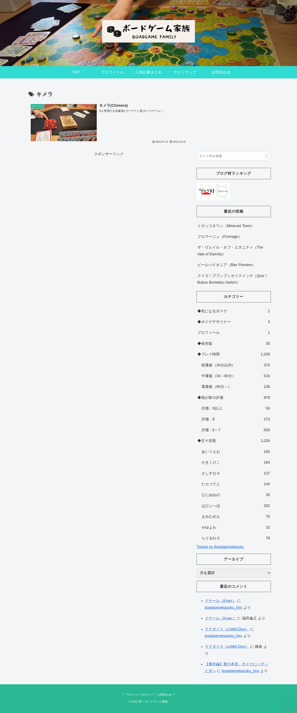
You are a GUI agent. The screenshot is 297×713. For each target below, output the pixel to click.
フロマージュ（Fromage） (219, 237)
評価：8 (236, 419)
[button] (266, 156)
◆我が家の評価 (233, 397)
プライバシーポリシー (139, 694)
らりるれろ (236, 538)
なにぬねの (236, 495)
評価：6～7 (236, 430)
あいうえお (236, 451)
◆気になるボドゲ (233, 311)
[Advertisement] (108, 186)
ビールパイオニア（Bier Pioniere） (226, 265)
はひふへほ (236, 505)
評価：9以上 (236, 408)
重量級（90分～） (236, 386)
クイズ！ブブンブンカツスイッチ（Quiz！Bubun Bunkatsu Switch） (232, 279)
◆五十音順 (233, 440)
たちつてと (236, 484)
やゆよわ (236, 527)
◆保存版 (233, 343)
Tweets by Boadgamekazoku (220, 547)
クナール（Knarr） (220, 601)
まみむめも (236, 516)
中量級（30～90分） (236, 376)
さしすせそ (236, 473)
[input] (234, 156)
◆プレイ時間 (233, 354)
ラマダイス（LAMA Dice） (227, 629)
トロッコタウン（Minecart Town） (226, 226)
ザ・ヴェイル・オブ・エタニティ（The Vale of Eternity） (230, 250)
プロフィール (233, 332)
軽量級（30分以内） (236, 365)
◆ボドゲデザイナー (233, 322)
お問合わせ (165, 694)
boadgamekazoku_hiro (223, 607)
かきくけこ (236, 462)
